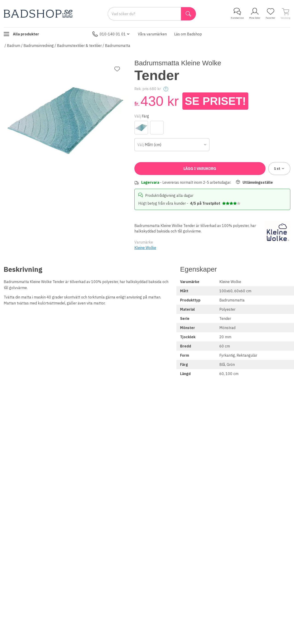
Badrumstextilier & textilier (79, 45)
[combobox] (172, 144)
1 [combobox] (279, 168)
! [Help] (165, 89)
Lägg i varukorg (200, 168)
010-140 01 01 (111, 34)
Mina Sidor (254, 13)
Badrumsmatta (117, 45)
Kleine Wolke (145, 247)
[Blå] (141, 128)
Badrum (13, 45)
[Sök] (188, 13)
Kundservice (237, 13)
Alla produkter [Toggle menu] (21, 34)
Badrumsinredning (38, 45)
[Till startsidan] (38, 14)
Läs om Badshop (188, 34)
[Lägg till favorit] (117, 69)
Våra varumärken (152, 34)
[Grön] (157, 128)
